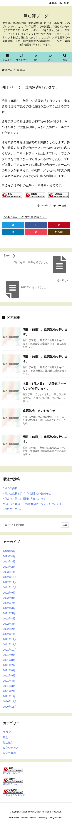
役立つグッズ (11, 747)
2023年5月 (9, 551)
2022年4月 (9, 618)
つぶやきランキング (14, 795)
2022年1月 (9, 634)
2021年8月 (9, 660)
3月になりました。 (14, 508)
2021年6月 (9, 670)
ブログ (7, 732)
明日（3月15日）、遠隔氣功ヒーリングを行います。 (33, 503)
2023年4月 (9, 556)
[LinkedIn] (13, 232)
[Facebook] (36, 225)
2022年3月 (9, 623)
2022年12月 (10, 577)
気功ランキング (11, 773)
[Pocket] (36, 232)
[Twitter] (13, 225)
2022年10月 (10, 587)
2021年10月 (10, 649)
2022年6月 (9, 608)
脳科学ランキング (12, 784)
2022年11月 (10, 582)
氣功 (22, 69)
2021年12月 (10, 639)
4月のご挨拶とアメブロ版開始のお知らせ (27, 493)
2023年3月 (9, 561)
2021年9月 (9, 654)
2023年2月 (9, 566)
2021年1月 (9, 696)
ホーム (8, 69)
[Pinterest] (59, 225)
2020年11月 (10, 706)
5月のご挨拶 (10, 488)
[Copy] (59, 232)
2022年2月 (9, 628)
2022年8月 (9, 597)
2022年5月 (9, 613)
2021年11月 (10, 644)
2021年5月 (9, 675)
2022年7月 (9, 603)
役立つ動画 (9, 752)
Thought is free (54, 817)
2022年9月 (9, 592)
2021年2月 (9, 691)
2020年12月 (10, 701)
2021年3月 (9, 685)
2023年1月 (9, 571)
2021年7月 (9, 665)
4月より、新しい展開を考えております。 (27, 498)
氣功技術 (8, 742)
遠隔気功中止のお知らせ (39, 410)
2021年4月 (9, 680)
